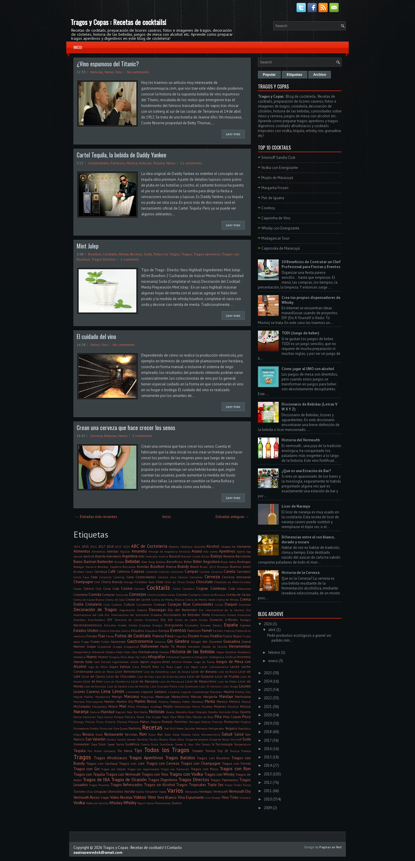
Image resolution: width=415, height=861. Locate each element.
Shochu (163, 739)
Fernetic (218, 631)
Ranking (135, 728)
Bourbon (94, 254)
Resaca (88, 734)
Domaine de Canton (129, 620)
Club (98, 589)
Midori (113, 706)
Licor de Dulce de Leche (170, 677)
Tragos (186, 254)
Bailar (205, 556)
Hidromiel (98, 652)
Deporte (142, 610)
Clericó (88, 588)
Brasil (194, 566)
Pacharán (89, 717)
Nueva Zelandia (176, 712)
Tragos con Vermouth (123, 774)
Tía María (124, 751)
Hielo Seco (130, 652)
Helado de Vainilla (214, 647)
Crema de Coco (114, 600)
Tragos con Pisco (204, 769)
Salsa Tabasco (181, 734)
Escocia (217, 625)
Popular (269, 75)
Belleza (161, 562)
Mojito (168, 706)
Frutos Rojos (232, 636)
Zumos (176, 803)
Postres (206, 722)
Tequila (159, 163)
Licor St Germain (210, 686)
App (248, 551)
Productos (231, 721)
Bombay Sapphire (109, 567)
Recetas (136, 254)
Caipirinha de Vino (275, 218)
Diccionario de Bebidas (181, 615)
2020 (268, 715)
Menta (124, 254)
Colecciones (244, 589)
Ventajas (205, 791)
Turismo (79, 791)
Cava (130, 577)
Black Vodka (228, 562)
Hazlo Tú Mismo (173, 646)
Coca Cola (111, 588)
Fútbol (105, 642)
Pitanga (78, 722)
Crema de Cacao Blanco (88, 600)
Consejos (137, 594)
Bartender (105, 561)
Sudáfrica (132, 744)
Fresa (169, 636)
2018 (110, 546)
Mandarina (102, 697)
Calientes (152, 572)
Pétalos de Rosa (203, 717)
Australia (152, 556)
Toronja (234, 751)
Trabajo (246, 751)
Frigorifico (180, 636)
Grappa (117, 647)
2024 (126, 547)
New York (133, 712)
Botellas (143, 566)
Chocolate (204, 581)
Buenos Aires (240, 566)
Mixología (142, 706)
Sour (102, 744)
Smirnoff (236, 739)
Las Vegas (191, 667)
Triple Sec (215, 784)
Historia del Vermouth (301, 440)
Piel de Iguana (272, 197)
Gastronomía (140, 641)
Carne (77, 577)
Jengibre (155, 662)
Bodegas (244, 561)
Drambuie (151, 620)
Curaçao (160, 604)
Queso (124, 728)
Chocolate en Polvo (226, 582)
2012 (268, 782)
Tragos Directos (103, 259)
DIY (109, 619)
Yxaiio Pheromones (158, 803)
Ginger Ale (199, 641)
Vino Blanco (167, 797)
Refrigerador (216, 728)
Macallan (216, 692)
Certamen (196, 577)
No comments (138, 72)
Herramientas (240, 646)
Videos (139, 797)
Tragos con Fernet (236, 763)
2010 (268, 799)
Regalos (231, 728)
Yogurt (141, 803)
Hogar (220, 652)
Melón (186, 702)
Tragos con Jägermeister (143, 769)
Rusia (152, 734)
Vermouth (220, 791)
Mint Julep (88, 246)
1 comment (129, 259)
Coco (176, 588)
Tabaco (205, 744)
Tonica (210, 751)
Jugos (114, 666)
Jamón (134, 662)
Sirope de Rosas (219, 739)
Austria (163, 556)
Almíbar (112, 551)
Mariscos (79, 702)
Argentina (129, 556)
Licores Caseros (86, 691)
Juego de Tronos (204, 662)
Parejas (119, 717)
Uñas (89, 792)
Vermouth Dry (240, 791)
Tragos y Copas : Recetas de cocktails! (118, 22)
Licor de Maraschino (201, 681)
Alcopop (225, 547)
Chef (97, 582)
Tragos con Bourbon (213, 758)
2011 (268, 790)
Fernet (207, 630)
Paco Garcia (105, 717)
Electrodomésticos (87, 625)
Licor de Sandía (117, 686)
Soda (148, 254)
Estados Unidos (86, 630)
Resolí (99, 734)
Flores (110, 636)
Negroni (121, 712)
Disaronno (244, 615)
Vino (118, 72)
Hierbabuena (148, 652)
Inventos (244, 657)
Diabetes (156, 615)
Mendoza (197, 702)
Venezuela (191, 792)
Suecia (145, 744)
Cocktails (110, 254)
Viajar (105, 797)
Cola (231, 588)
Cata (94, 577)
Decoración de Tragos (95, 609)
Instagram (201, 657)
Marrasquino (94, 702)
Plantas (122, 722)
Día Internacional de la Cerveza (221, 610)
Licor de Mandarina (117, 681)
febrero (274, 652)
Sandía (121, 739)
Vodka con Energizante (279, 167)
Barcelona (243, 556)
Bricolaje (223, 567)
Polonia (156, 722)
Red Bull (169, 728)
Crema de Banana (213, 595)
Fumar (95, 641)
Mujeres (220, 706)
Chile (159, 582)
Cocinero (139, 589)
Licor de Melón (227, 681)
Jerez (166, 662)
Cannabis (244, 571)
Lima (105, 691)
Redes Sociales (185, 728)
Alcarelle (199, 547)
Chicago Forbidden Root (139, 582)
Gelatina (160, 642)
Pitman (90, 722)
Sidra (180, 739)
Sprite (120, 744)
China (181, 582)
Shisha (153, 739)
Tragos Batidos (180, 757)
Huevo (91, 656)
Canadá (205, 572)
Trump (247, 785)
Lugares (186, 692)
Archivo (319, 75)
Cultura (129, 604)
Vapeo (162, 792)
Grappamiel (131, 647)
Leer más (233, 134)
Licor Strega (230, 686)
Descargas (157, 609)
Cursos (219, 604)
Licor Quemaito (188, 686)
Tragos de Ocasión (129, 779)
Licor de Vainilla (138, 686)
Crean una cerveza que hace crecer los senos (126, 427)
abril (272, 629)
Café (112, 571)
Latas (203, 667)
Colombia (80, 594)
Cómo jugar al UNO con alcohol (308, 368)
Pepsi (165, 717)
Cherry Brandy (111, 582)
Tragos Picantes (99, 785)
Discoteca (79, 620)
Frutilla (216, 636)
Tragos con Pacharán (175, 769)
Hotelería (79, 657)
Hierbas (164, 652)
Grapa (91, 646)
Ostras (77, 717)
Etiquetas (151, 631)
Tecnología (224, 744)
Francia (158, 636)
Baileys (216, 556)
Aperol (241, 551)
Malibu (88, 697)
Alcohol (212, 546)
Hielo (119, 652)
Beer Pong (148, 562)
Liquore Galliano (154, 691)
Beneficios (175, 561)
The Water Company (101, 751)
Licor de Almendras (156, 672)
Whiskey (115, 802)
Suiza (154, 744)
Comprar (108, 594)
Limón (118, 691)
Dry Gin (167, 619)
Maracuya (162, 696)
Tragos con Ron (235, 768)
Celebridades (98, 163)
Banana (229, 556)
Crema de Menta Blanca (168, 600)
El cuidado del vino (96, 336)
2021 (268, 706)
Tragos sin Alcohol (159, 784)
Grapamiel (104, 647)
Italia (89, 662)
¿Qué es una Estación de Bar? (306, 470)
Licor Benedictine (128, 671)
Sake (167, 734)
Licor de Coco (145, 677)
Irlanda (78, 662)
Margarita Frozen (274, 187)
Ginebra (182, 641)
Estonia (104, 631)
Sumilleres (166, 744)
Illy (137, 657)
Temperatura (242, 744)
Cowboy (268, 208)
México (234, 701)
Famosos (118, 163)
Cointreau (218, 588)
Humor (103, 657)
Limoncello (133, 692)
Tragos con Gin (86, 768)
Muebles (207, 706)
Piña (218, 716)
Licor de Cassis (93, 676)
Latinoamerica (219, 667)
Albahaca (186, 547)
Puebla (94, 728)
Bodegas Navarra (85, 567)
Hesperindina (81, 652)
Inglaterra (186, 657)
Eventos (178, 630)
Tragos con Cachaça (102, 763)
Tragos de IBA (96, 779)
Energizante (174, 625)
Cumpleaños (144, 604)
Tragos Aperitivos (206, 254)
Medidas (175, 702)
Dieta (206, 615)
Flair (101, 636)
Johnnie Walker (182, 662)
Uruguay (100, 791)
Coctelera (188, 589)
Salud (227, 734)
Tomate (197, 751)
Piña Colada (232, 717)
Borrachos (128, 567)
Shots (172, 739)
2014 (76, 547)
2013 (268, 774)
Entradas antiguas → (232, 516)
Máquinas (147, 697)
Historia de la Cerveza (300, 572)
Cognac (202, 588)
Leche (234, 666)
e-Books (231, 619)
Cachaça (100, 571)
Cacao (89, 572)
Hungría (114, 657)
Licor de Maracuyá (171, 681)
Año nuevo (210, 551)
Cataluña (105, 577)
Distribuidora (96, 620)
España (231, 625)
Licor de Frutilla (227, 676)
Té (213, 744)
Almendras (98, 551)
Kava (135, 667)
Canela (229, 571)
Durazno (216, 619)
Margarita (210, 696)
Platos (144, 721)
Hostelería (244, 652)
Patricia (130, 717)
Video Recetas (121, 797)
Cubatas (117, 604)
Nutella (213, 712)
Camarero (177, 572)
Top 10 (222, 751)
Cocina (126, 588)
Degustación (127, 610)
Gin (170, 641)
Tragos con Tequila (89, 774)
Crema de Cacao (238, 594)
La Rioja (167, 667)
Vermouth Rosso (86, 797)
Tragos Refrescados (126, 784)
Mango (117, 696)
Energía (157, 625)
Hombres (230, 652)
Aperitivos (227, 551)
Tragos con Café (132, 763)
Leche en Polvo (104, 672)
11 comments (191, 163)
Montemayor (182, 706)
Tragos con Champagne (200, 763)
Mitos (131, 706)
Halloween (150, 646)
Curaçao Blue (179, 604)
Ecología (245, 620)
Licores (245, 686)
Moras (196, 706)
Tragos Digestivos (162, 779)
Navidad (107, 711)
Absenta (174, 547)
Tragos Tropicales (191, 784)
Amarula (184, 551)
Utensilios (115, 791)
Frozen (193, 636)
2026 (268, 623)
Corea (171, 595)
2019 (268, 723)
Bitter (188, 561)
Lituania (174, 692)
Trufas (238, 785)
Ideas (131, 657)
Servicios (142, 739)
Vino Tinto (230, 797)
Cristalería (93, 604)
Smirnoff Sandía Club (278, 157)
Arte (141, 556)
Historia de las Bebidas (192, 651)
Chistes (190, 582)
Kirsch (146, 666)
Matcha (164, 702)
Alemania (244, 546)
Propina (246, 722)
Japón (144, 662)
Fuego (85, 642)
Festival (229, 631)
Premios (217, 722)
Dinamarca (218, 615)
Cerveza (96, 436)
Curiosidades (202, 604)
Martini (109, 701)
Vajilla (140, 792)
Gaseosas (118, 641)
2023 (118, 547)
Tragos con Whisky (219, 774)
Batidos (119, 562)
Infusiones (172, 657)
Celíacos (163, 577)
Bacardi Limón (191, 556)
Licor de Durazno (200, 676)
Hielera (110, 652)
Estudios (137, 630)
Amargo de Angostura (163, 551)
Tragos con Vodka (186, 774)
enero (273, 660)
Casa (86, 577)
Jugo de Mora (97, 667)
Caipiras (137, 571)
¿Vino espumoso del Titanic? (108, 64)
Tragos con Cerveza (162, 763)
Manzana (131, 696)
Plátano (133, 722)
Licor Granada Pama (163, 686)
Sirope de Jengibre (196, 739)
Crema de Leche (138, 599)
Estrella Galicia (120, 631)
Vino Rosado (212, 798)
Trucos (229, 785)
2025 (268, 672)
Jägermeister (120, 662)
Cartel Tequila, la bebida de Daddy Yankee (121, 155)
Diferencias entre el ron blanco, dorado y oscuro (308, 540)
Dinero (231, 615)
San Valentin (95, 739)
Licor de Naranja (95, 686)
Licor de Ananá (180, 672)
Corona (181, 594)
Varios (109, 72)
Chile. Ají (170, 582)
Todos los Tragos (166, 254)
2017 (101, 546)
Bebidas (132, 561)
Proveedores (81, 728)
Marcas (196, 696)
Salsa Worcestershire (206, 734)
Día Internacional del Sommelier (127, 615)
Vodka (79, 802)
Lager (178, 667)
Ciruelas (245, 582)
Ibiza (123, 657)
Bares (78, 561)
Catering (119, 577)
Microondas (99, 706)
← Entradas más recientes (96, 516)
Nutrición (225, 712)
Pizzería (110, 722)
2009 (268, 807)
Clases (77, 589)
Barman (90, 561)
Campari (191, 571)
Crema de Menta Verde (200, 600)
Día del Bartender (182, 610)
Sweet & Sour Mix (187, 744)
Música (132, 163)
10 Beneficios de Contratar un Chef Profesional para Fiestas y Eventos (311, 264)
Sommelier (81, 744)
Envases (205, 625)
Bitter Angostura (206, 561)
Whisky (129, 802)
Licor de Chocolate (121, 676)
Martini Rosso (146, 701)
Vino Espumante (191, 797)
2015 (85, 546)
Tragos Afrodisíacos (110, 758)
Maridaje (226, 696)
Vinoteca (245, 798)
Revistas (131, 734)
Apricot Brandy (94, 556)
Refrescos (201, 728)
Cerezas (183, 577)
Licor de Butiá (227, 672)
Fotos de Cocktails (133, 635)
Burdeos (78, 572)
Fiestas (91, 636)
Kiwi (155, 666)
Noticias (96, 72)
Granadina (231, 641)
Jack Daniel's (102, 662)
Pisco (246, 716)
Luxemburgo (201, 692)
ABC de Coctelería (149, 546)
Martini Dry (124, 701)
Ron (143, 734)
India (143, 657)
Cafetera (123, 571)
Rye (160, 734)
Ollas (235, 712)
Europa (164, 630)
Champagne (83, 581)
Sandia (111, 739)
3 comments (142, 436)
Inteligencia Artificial (222, 657)
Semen (131, 739)
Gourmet (215, 641)
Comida (94, 594)
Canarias (216, 572)
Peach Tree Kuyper (149, 717)
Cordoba (162, 595)
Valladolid (151, 792)
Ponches (181, 721)
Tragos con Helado (113, 769)
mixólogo (156, 706)
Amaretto (139, 551)
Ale (233, 547)
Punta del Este (109, 728)
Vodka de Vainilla (97, 803)
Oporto (245, 712)
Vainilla (129, 791)
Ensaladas (191, 625)
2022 (268, 698)
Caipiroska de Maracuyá (280, 248)
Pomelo (167, 721)
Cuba (106, 604)
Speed (111, 744)
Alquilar (125, 551)
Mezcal (246, 702)
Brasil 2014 (208, 567)
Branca (171, 566)
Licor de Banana (203, 671)
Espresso (245, 625)
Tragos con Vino (155, 774)
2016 (93, 547)
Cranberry (194, 595)
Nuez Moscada (197, 712)
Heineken (194, 647)
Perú (181, 717)
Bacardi (174, 556)
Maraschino (180, 696)
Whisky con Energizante (280, 228)
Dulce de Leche (186, 620)
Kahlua (125, 666)
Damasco (245, 604)
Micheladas (82, 706)
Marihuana (243, 696)
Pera (173, 717)
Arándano (113, 556)
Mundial (233, 706)
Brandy (183, 566)
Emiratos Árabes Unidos (120, 625)
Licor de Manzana (145, 681)
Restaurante (113, 734)
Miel (122, 706)
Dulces (203, 620)
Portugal (194, 722)
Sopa (94, 744)
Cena (173, 577)
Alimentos (81, 551)
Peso (188, 717)
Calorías (164, 572)
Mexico (222, 701)
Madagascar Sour (275, 238)
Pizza (99, 722)
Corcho (152, 595)
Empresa (144, 625)
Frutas (205, 636)
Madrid (229, 691)
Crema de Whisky (227, 600)
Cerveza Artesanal (236, 577)
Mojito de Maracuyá (277, 177)
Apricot (77, 556)
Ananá (197, 551)
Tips (138, 750)
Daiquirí (231, 604)
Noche (144, 712)
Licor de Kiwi (93, 681)
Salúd (239, 734)
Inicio (77, 47)
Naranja (80, 711)
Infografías (156, 656)
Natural (95, 712)
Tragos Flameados (224, 780)
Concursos (122, 595)
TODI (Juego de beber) (300, 333)
